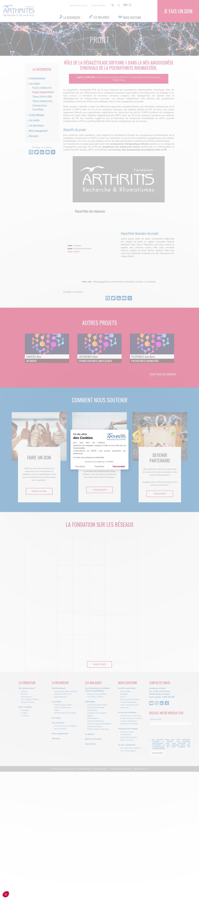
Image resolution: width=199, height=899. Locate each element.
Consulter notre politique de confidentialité (88, 458)
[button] (5, 894)
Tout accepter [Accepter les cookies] (119, 466)
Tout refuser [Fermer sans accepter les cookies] (80, 466)
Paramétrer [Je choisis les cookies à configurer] (99, 466)
